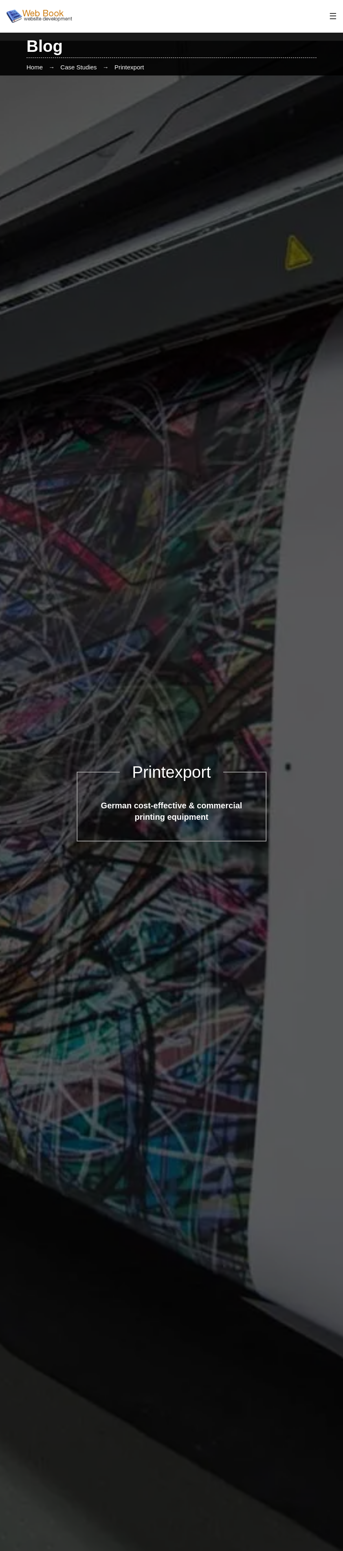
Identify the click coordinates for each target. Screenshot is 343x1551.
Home (34, 67)
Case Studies (78, 67)
